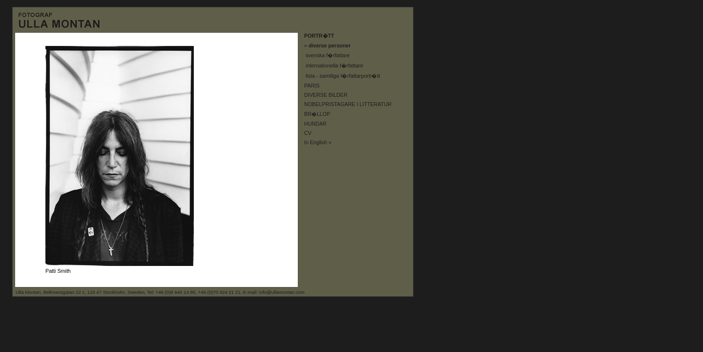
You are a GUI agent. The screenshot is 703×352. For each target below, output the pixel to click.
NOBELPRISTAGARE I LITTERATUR (348, 104)
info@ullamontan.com (282, 292)
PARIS (311, 85)
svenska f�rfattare (328, 55)
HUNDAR (315, 124)
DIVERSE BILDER (326, 95)
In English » (317, 142)
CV (307, 133)
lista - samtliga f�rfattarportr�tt (343, 76)
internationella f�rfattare (334, 65)
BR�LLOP (317, 114)
